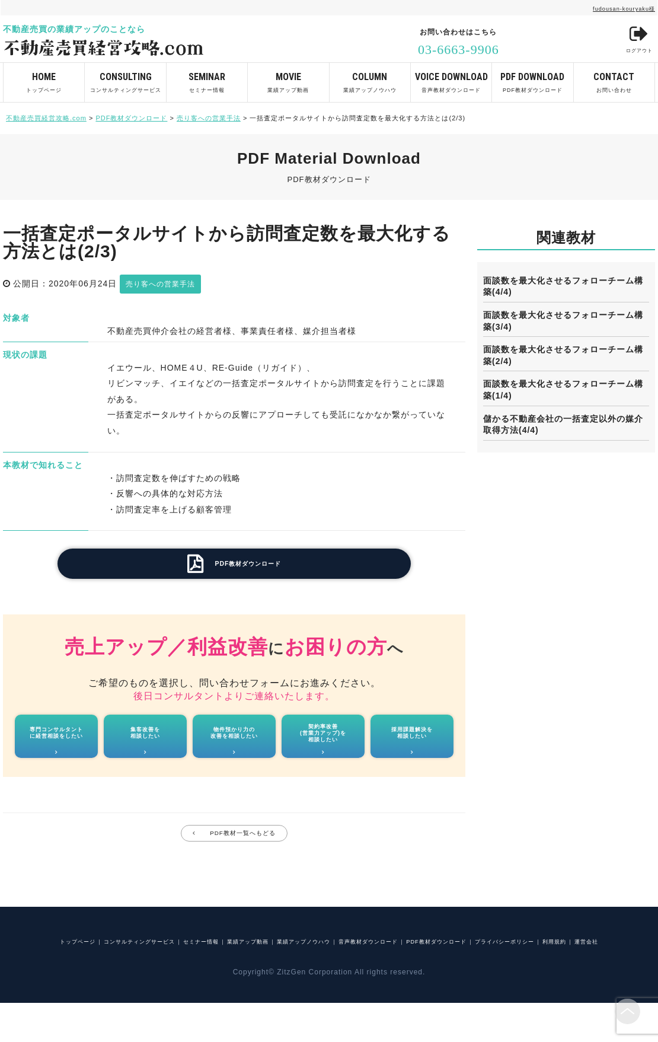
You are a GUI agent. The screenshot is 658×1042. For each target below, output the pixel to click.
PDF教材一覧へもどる (243, 852)
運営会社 (402, 979)
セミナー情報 (207, 78)
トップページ (44, 78)
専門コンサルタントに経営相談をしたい (56, 744)
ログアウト (632, 41)
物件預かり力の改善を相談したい (234, 744)
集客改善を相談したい (145, 744)
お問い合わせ (614, 78)
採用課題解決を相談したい (412, 744)
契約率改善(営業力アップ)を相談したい (323, 745)
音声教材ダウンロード (451, 78)
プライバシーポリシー (282, 979)
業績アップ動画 (288, 78)
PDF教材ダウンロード (532, 78)
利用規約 (355, 979)
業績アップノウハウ (370, 78)
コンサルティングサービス (125, 78)
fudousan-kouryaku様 (610, 7)
